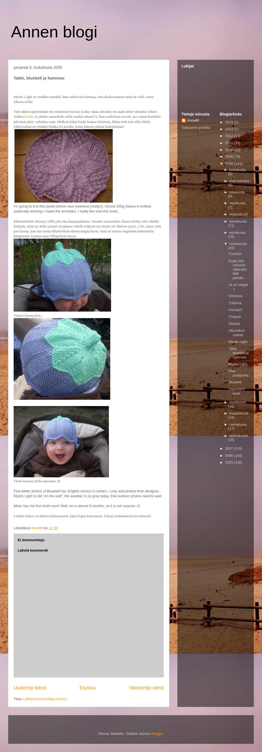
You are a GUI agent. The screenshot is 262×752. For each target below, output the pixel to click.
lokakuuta (237, 192)
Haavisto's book (236, 391)
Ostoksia (235, 296)
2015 (229, 122)
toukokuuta (238, 244)
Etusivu (88, 688)
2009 (229, 157)
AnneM (193, 120)
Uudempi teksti (30, 688)
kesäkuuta (238, 232)
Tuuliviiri (234, 254)
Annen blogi (54, 32)
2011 (229, 143)
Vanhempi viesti (146, 688)
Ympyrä (234, 317)
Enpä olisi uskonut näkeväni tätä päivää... (237, 269)
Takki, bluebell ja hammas (238, 353)
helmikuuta (238, 424)
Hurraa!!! (235, 310)
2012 (229, 136)
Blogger (157, 734)
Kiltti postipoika (238, 373)
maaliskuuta (239, 413)
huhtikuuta (238, 402)
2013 (229, 129)
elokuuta (237, 214)
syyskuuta (237, 203)
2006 (229, 456)
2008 (229, 164)
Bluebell (234, 382)
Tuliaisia (234, 303)
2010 (229, 150)
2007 (229, 448)
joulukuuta (238, 170)
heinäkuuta (238, 221)
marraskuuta (239, 181)
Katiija (29, 116)
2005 (229, 462)
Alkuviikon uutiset (236, 332)
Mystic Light (237, 342)
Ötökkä (234, 324)
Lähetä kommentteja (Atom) (45, 699)
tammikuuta (239, 436)
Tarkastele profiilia (195, 128)
